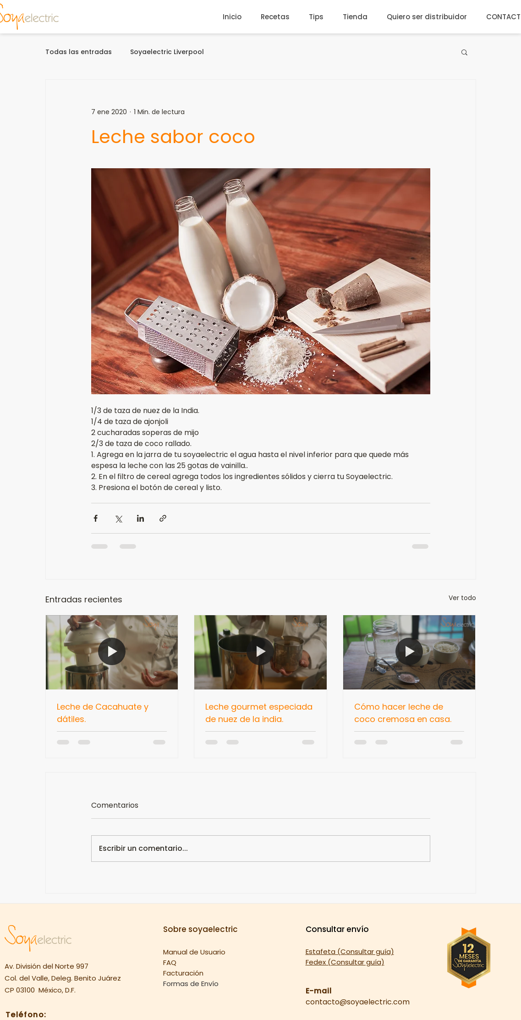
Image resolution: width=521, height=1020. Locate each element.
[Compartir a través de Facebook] (95, 518)
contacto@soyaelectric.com (358, 1002)
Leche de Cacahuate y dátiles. (102, 713)
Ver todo (462, 597)
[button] (464, 51)
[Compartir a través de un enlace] (163, 518)
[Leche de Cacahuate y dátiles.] (112, 652)
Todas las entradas (78, 52)
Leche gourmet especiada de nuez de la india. (259, 713)
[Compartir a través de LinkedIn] (140, 518)
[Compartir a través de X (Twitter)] (118, 518)
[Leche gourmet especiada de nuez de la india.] (260, 652)
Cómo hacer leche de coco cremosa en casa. (402, 713)
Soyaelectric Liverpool (167, 52)
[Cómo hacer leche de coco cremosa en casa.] (409, 652)
